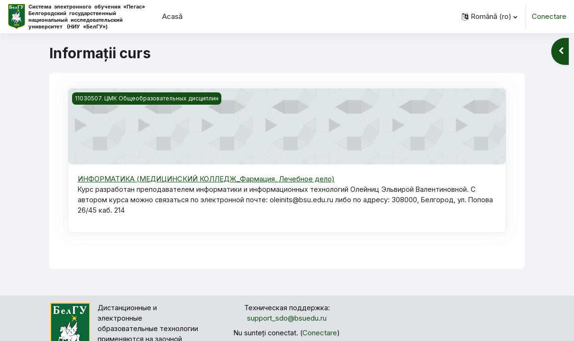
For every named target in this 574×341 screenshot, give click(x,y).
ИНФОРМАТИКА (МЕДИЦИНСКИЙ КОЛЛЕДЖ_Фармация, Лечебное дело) (207, 178)
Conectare (549, 16)
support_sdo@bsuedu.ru (287, 319)
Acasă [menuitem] (172, 16)
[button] (489, 16)
